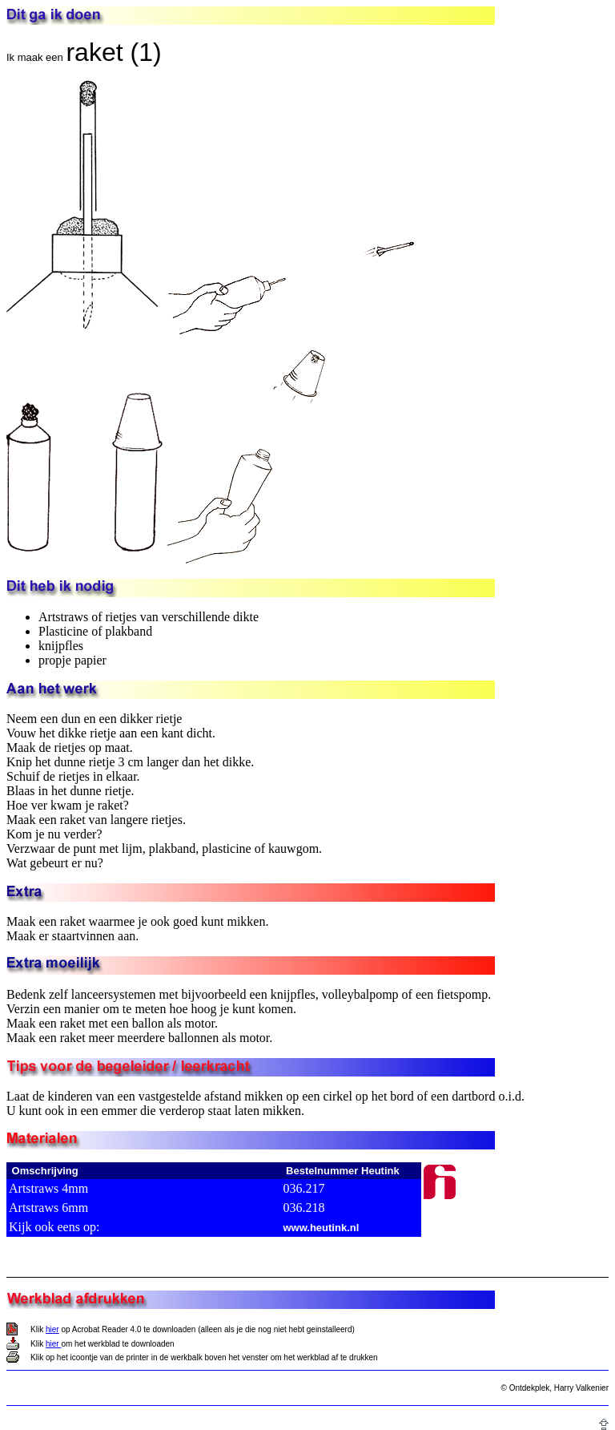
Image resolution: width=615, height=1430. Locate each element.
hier (52, 1329)
